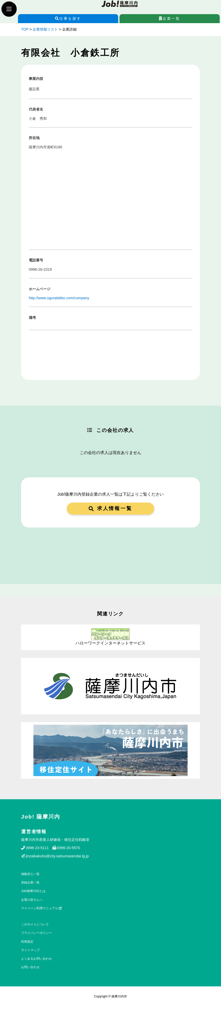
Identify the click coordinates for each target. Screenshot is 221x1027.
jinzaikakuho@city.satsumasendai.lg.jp (55, 856)
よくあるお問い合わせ (36, 958)
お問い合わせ (30, 967)
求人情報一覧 (110, 508)
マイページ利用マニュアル (41, 908)
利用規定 (27, 941)
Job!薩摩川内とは (33, 891)
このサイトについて (35, 924)
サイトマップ (30, 950)
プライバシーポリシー (36, 933)
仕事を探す (68, 18)
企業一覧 (169, 18)
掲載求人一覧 (30, 874)
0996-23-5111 (35, 848)
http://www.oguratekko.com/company (59, 298)
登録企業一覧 (30, 882)
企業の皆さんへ (32, 900)
